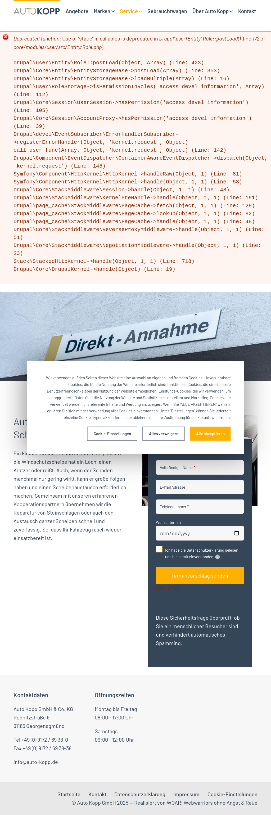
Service (129, 11)
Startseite (68, 794)
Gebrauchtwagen (167, 11)
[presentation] (196, 603)
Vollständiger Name (176, 467)
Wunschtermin (168, 522)
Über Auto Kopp (210, 11)
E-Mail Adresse (172, 487)
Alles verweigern (163, 433)
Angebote (77, 11)
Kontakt (247, 11)
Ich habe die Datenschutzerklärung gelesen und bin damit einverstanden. (201, 553)
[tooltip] (217, 557)
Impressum (186, 794)
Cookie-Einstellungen (112, 433)
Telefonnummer (173, 506)
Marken (102, 11)
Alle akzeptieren (210, 433)
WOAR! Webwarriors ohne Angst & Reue (212, 802)
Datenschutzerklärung (139, 794)
